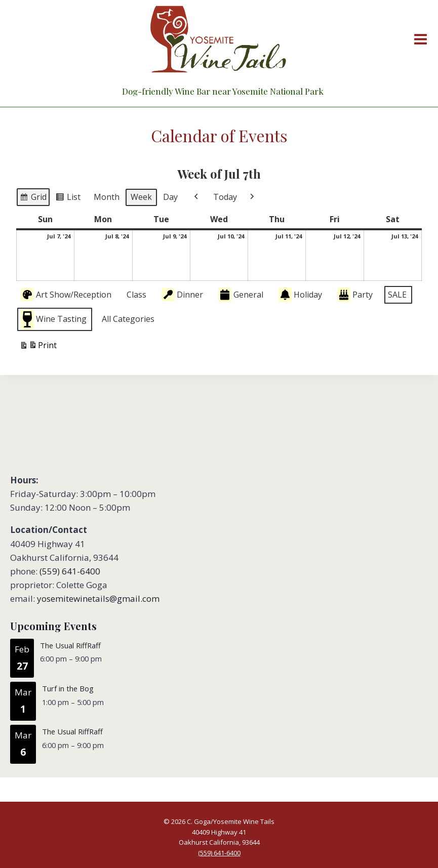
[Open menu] (418, 39)
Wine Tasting (54, 319)
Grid (33, 198)
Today (225, 196)
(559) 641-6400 (69, 571)
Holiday (300, 294)
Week (141, 196)
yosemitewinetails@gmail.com (98, 598)
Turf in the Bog (68, 688)
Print (38, 346)
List (68, 198)
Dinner (182, 294)
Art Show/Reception (66, 294)
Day (170, 196)
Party (355, 294)
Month (107, 196)
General (240, 294)
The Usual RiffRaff (70, 645)
